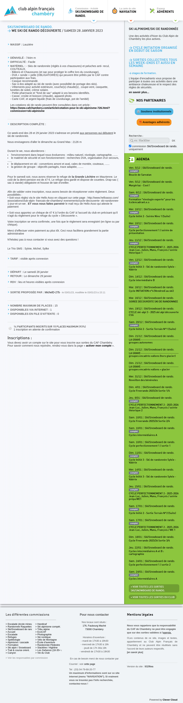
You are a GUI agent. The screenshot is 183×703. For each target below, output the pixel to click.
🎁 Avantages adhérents (154, 122)
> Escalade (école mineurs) (20, 624)
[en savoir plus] (135, 652)
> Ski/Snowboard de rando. (20, 629)
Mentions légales (140, 614)
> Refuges (11, 637)
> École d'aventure (45, 642)
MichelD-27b (53, 292)
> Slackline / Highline (46, 647)
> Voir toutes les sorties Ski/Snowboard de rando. (148, 589)
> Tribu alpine (42, 629)
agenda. (167, 632)
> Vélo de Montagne (46, 639)
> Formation (12, 645)
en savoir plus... (139, 92)
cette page (89, 664)
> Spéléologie (13, 639)
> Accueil (10, 631)
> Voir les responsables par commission (27, 657)
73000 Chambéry (94, 629)
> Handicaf (41, 624)
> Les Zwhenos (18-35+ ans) (50, 650)
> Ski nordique (43, 637)
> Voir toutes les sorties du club (153, 597)
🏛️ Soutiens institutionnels (154, 111)
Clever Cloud (170, 699)
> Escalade (12, 634)
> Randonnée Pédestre (47, 645)
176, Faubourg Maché (94, 625)
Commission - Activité (86, 12)
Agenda (142, 159)
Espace (165, 10)
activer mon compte (98, 345)
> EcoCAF (40, 631)
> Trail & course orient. (18, 650)
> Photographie (43, 634)
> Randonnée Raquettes (19, 626)
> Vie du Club (42, 652)
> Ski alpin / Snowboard (18, 647)
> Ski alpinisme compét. (48, 626)
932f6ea (149, 666)
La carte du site (127, 10)
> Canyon (11, 652)
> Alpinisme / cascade (17, 642)
